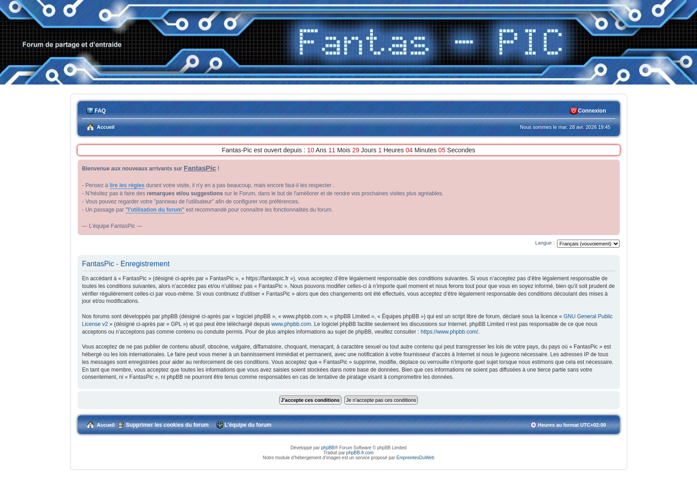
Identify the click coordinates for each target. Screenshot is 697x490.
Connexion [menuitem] (592, 111)
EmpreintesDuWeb (415, 457)
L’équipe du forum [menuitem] (248, 425)
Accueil (106, 425)
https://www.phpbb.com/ (449, 332)
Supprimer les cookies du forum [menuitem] (167, 425)
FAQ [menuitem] (100, 111)
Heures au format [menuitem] (572, 425)
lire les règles (127, 185)
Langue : (545, 242)
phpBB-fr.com (360, 452)
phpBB (328, 447)
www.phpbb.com (291, 324)
